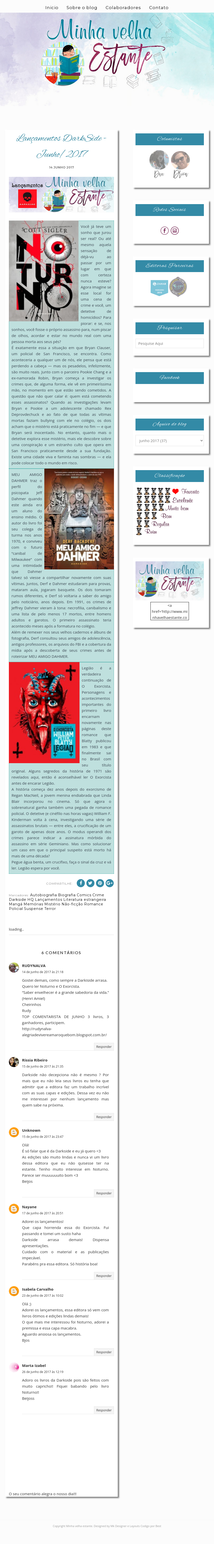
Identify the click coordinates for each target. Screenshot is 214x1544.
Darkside (17, 911)
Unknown (31, 1142)
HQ (30, 911)
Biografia (67, 907)
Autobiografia (43, 907)
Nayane (29, 1218)
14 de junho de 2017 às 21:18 (42, 984)
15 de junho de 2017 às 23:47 (42, 1149)
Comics (84, 907)
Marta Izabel (34, 1377)
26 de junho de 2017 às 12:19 (42, 1384)
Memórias (33, 916)
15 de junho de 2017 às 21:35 (42, 1078)
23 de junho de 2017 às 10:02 (42, 1308)
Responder (104, 1059)
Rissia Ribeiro (34, 1072)
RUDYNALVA (34, 977)
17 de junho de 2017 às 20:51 (42, 1225)
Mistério (52, 916)
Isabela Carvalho (37, 1301)
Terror (50, 921)
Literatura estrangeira (84, 911)
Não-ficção (72, 916)
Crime (98, 907)
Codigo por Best (151, 1538)
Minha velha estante (79, 1538)
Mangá (16, 916)
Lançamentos (48, 911)
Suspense (33, 921)
